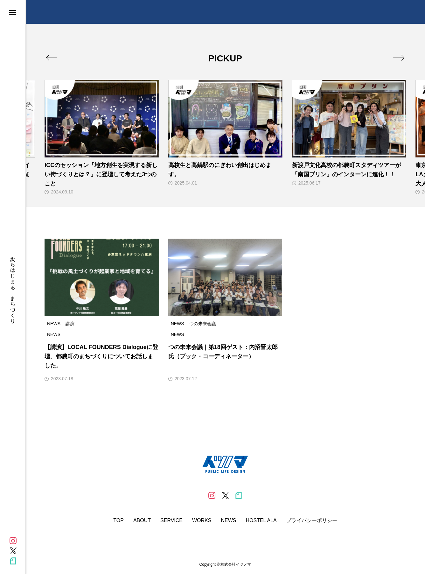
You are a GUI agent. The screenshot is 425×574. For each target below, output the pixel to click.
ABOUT (142, 520)
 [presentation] (51, 57)
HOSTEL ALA (261, 520)
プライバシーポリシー (311, 520)
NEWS (228, 520)
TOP (118, 520)
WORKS (201, 520)
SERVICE (171, 520)
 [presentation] (398, 57)
